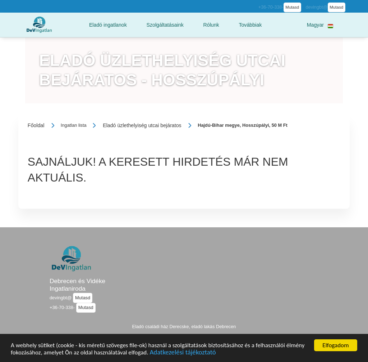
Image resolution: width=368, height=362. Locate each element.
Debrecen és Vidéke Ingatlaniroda (77, 284)
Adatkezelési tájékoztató (183, 353)
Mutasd (292, 7)
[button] (108, 25)
